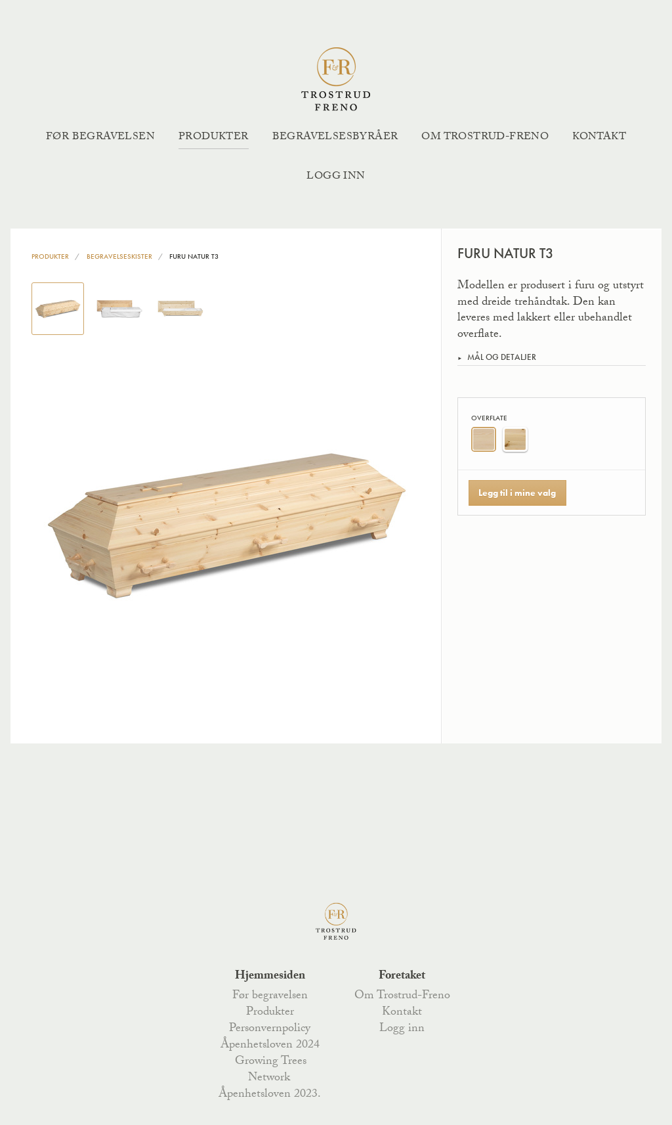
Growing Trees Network (270, 1070)
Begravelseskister (119, 256)
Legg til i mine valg (517, 492)
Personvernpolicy (269, 1029)
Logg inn (335, 177)
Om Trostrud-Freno (485, 137)
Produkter (213, 137)
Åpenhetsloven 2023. (270, 1095)
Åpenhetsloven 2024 (270, 1045)
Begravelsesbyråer (335, 137)
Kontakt (599, 137)
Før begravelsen (100, 137)
